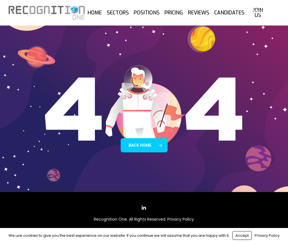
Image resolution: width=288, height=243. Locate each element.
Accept (242, 235)
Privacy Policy (180, 219)
